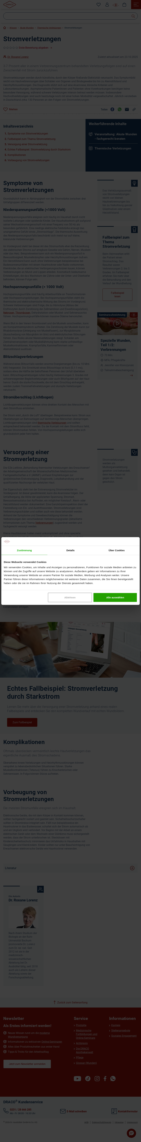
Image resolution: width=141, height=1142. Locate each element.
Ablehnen (69, 597)
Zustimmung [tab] (24, 550)
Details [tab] (70, 550)
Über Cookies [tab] (117, 550)
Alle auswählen (115, 597)
